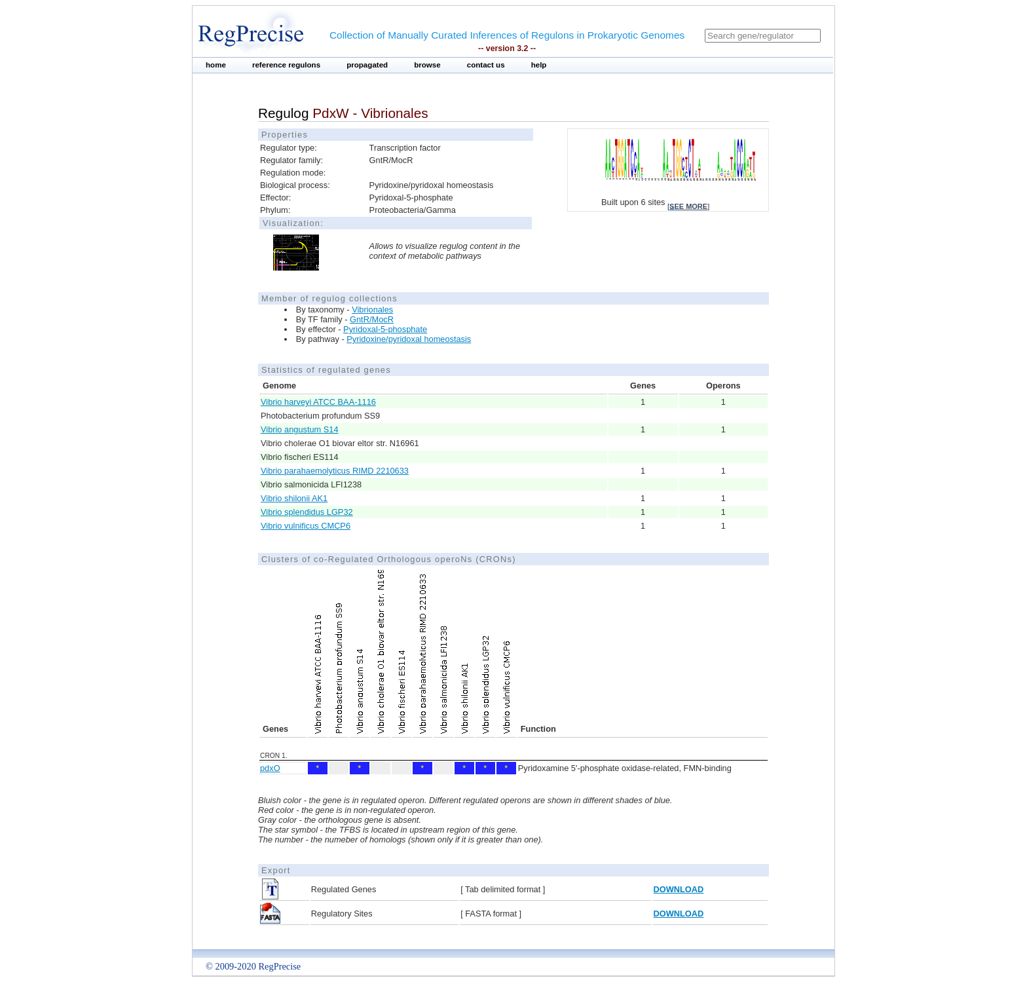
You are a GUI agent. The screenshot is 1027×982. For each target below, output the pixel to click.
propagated (367, 65)
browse (427, 65)
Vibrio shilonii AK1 (294, 498)
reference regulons (286, 65)
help (539, 65)
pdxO (270, 768)
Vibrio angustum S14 (300, 429)
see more (688, 206)
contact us (486, 65)
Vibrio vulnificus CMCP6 (305, 526)
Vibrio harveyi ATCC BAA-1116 (318, 402)
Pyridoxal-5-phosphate (385, 329)
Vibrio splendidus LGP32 (307, 512)
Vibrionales (372, 309)
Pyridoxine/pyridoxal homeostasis (408, 339)
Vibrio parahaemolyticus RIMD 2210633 (335, 471)
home (216, 65)
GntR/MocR (372, 319)
